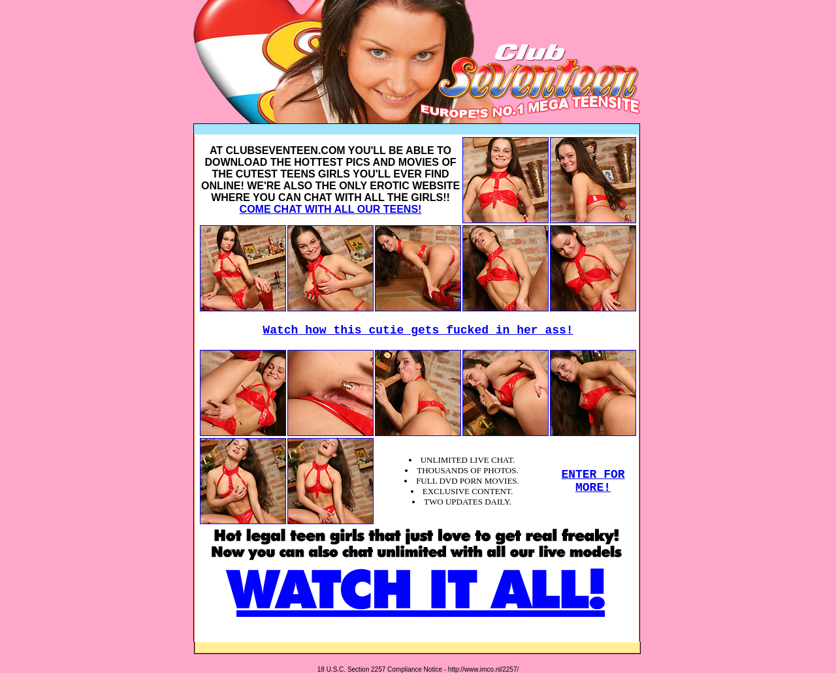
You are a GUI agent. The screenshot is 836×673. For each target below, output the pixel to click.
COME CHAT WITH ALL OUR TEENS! (331, 209)
